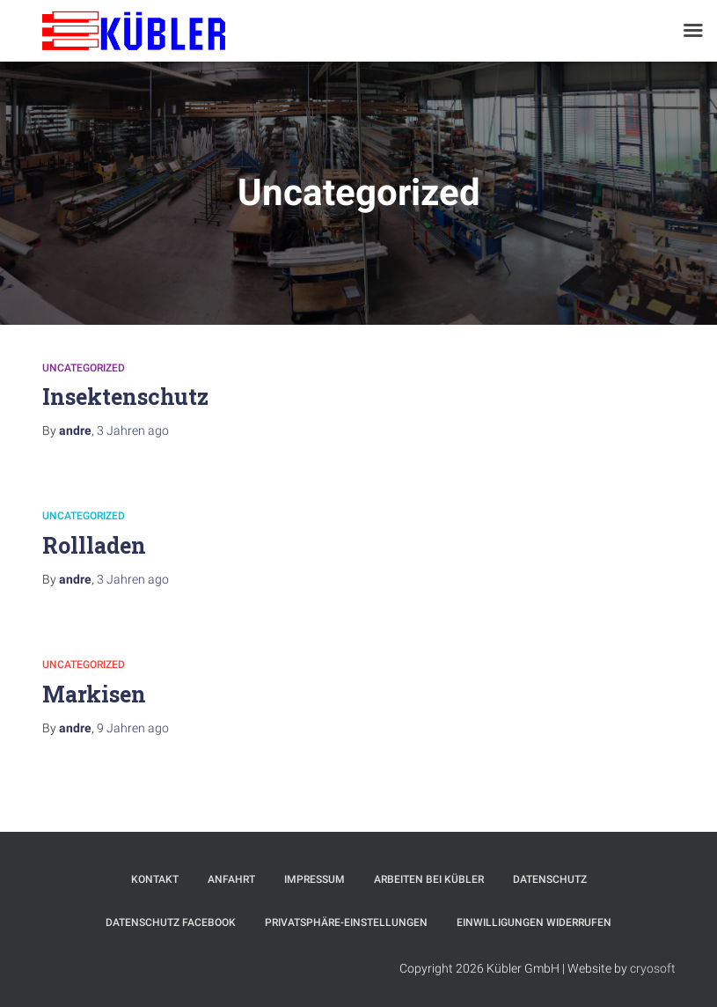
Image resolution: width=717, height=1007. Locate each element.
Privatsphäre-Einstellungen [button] (346, 922)
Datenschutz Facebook (171, 922)
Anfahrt (231, 879)
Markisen (94, 694)
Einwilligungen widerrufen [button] (534, 922)
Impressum (314, 879)
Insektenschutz (125, 396)
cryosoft (653, 968)
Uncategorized (83, 368)
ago (133, 430)
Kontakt (155, 879)
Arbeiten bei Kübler (429, 879)
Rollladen (94, 545)
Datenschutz (550, 879)
